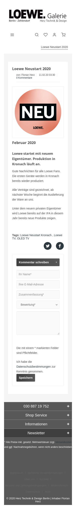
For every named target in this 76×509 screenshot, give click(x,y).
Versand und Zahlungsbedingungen (25, 485)
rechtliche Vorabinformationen (45, 472)
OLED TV (23, 238)
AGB (47, 491)
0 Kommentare (24, 77)
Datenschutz (33, 491)
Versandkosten (64, 442)
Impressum (16, 472)
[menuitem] (12, 34)
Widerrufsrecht (59, 485)
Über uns (29, 479)
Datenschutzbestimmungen (33, 366)
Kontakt (44, 479)
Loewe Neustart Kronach (36, 235)
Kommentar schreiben (38, 261)
